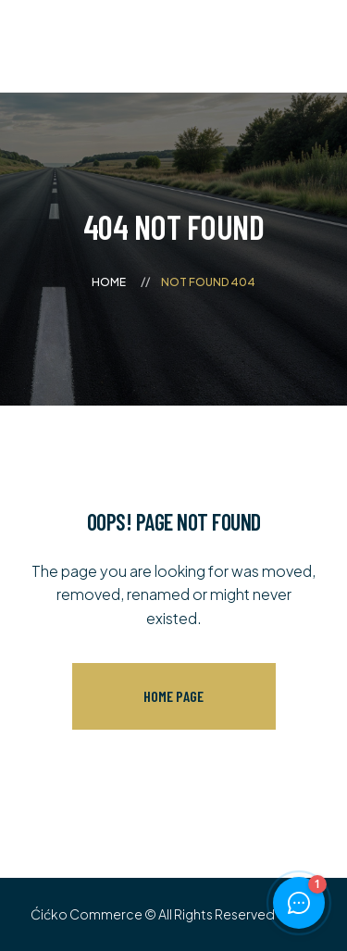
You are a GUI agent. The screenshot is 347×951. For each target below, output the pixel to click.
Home (109, 282)
